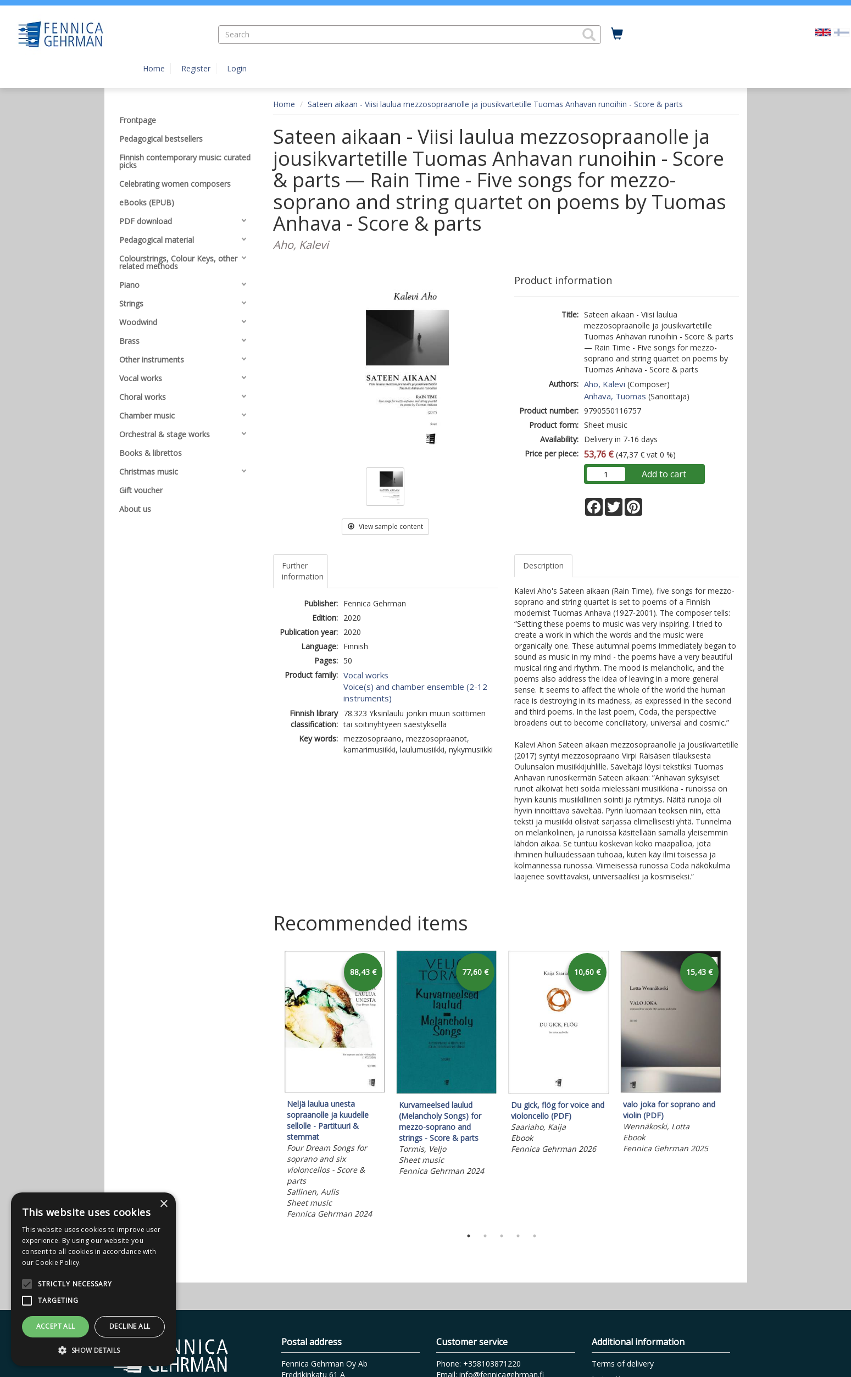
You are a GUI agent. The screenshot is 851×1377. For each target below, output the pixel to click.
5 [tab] (534, 1235)
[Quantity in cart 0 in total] (617, 34)
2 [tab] (485, 1235)
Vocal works (365, 675)
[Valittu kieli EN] (823, 31)
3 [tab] (501, 1235)
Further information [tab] (303, 571)
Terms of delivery (623, 1363)
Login (237, 68)
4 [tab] (518, 1235)
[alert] (93, 1279)
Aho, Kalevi (604, 383)
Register (195, 68)
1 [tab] (468, 1235)
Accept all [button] (55, 1326)
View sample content (385, 526)
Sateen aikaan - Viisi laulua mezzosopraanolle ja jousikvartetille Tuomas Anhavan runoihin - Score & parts (495, 104)
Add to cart (664, 474)
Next (733, 1086)
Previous (270, 1086)
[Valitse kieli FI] (841, 31)
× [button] (163, 1204)
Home (154, 68)
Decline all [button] (129, 1326)
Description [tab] (543, 565)
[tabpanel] (335, 1086)
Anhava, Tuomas (615, 396)
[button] (589, 34)
